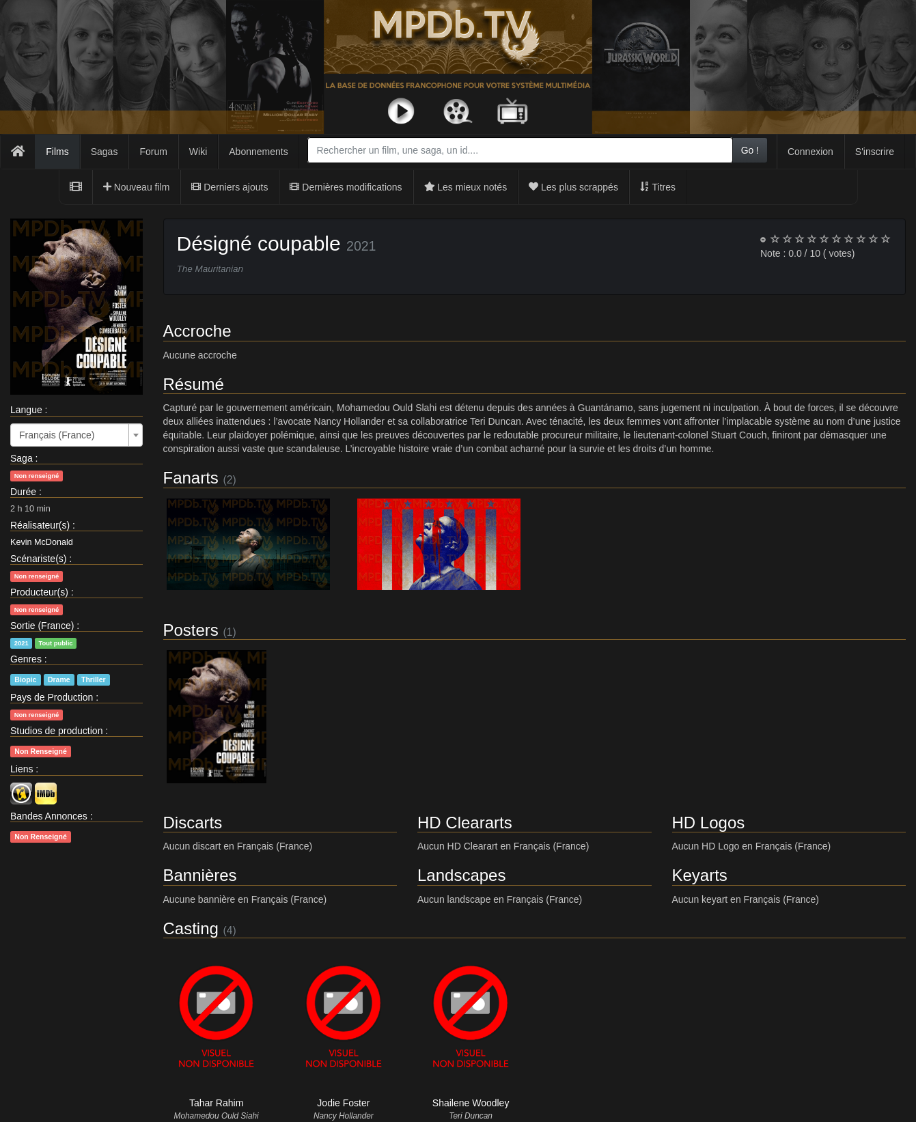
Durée (23, 491)
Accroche (197, 331)
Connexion (810, 151)
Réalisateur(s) (40, 525)
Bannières (200, 875)
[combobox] (519, 150)
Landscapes (461, 875)
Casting (191, 928)
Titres (658, 187)
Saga (21, 458)
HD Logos (708, 822)
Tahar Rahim (216, 1102)
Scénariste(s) (38, 558)
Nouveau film (136, 187)
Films (57, 151)
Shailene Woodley (471, 1102)
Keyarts (699, 875)
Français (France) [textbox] (56, 435)
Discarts (193, 822)
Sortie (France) (42, 625)
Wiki (198, 151)
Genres (26, 659)
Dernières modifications (346, 187)
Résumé (193, 384)
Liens (21, 768)
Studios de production (56, 730)
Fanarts (191, 477)
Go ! (750, 150)
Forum (153, 151)
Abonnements (258, 151)
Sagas (104, 151)
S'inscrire (874, 151)
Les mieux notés (466, 187)
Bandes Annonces (48, 816)
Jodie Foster (343, 1102)
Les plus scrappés (573, 187)
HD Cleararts (464, 822)
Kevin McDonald (41, 542)
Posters (191, 630)
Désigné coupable (259, 243)
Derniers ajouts (229, 187)
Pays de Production (51, 697)
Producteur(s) (39, 592)
